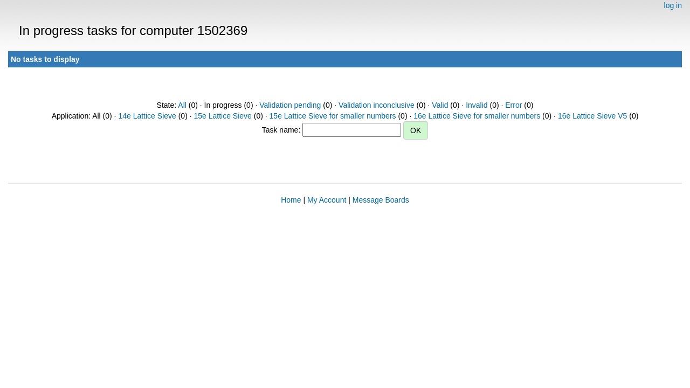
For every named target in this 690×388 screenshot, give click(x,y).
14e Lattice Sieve (147, 116)
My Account (326, 200)
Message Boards (381, 200)
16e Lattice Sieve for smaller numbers (476, 116)
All (182, 105)
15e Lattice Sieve (222, 116)
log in (673, 5)
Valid (440, 105)
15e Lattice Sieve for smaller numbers (333, 116)
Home (291, 200)
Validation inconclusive (377, 105)
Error (513, 105)
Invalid (476, 105)
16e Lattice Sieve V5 (592, 116)
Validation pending (290, 105)
